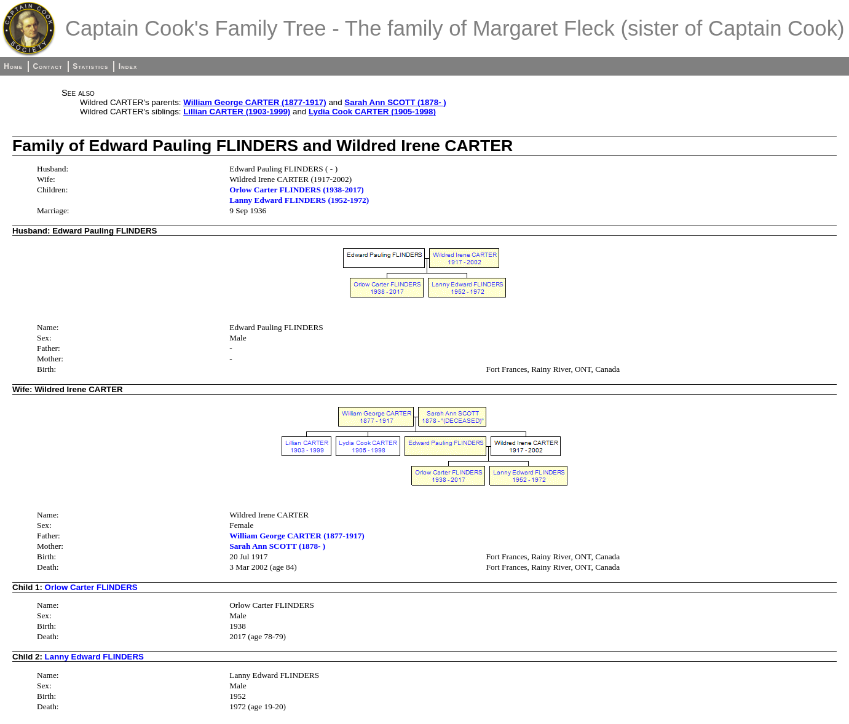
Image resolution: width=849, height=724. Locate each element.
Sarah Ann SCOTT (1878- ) (395, 102)
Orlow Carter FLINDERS (91, 587)
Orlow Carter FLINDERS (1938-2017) (296, 189)
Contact (47, 66)
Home (13, 66)
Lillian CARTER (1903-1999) (236, 111)
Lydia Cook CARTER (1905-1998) (372, 111)
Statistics (90, 66)
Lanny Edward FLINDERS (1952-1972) (299, 200)
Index (128, 66)
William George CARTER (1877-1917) (254, 102)
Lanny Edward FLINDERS (94, 656)
